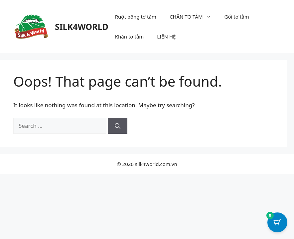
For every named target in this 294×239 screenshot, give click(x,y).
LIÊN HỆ (166, 36)
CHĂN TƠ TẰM (194, 17)
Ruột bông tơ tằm (135, 16)
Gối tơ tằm (236, 16)
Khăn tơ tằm (129, 36)
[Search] (117, 126)
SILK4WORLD (81, 26)
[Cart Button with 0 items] (277, 222)
